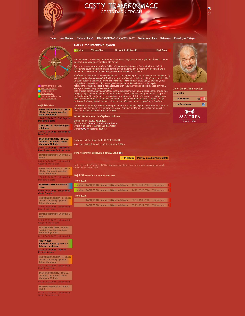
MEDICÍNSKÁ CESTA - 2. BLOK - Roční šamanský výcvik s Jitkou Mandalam (55, 171)
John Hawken (66, 38)
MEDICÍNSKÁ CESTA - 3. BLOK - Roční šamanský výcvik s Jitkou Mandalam (55, 200)
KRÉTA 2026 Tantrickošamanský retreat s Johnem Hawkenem (53, 243)
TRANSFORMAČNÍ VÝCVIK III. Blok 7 (54, 215)
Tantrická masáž (47, 88)
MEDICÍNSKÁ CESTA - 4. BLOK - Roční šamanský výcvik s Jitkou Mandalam (55, 259)
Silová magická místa (49, 96)
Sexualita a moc (47, 98)
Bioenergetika (46, 91)
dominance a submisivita (86, 167)
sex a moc (140, 165)
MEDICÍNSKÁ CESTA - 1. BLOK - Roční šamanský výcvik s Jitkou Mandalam (55, 112)
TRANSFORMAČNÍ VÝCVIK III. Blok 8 (54, 287)
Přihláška (129, 158)
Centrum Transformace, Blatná (102, 123)
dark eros (78, 165)
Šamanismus (46, 93)
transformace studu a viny (121, 165)
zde (121, 153)
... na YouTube (181, 98)
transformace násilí (155, 165)
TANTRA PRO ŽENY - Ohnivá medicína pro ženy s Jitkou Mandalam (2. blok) (54, 230)
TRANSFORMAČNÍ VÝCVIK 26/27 (116, 38)
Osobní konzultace (147, 38)
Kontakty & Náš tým (184, 38)
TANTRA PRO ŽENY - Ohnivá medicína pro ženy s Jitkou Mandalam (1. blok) (54, 141)
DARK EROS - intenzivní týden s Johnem (54, 126)
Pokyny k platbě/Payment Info (152, 158)
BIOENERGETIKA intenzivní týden (53, 185)
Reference (165, 38)
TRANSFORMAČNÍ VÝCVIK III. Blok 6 (54, 156)
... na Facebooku (182, 104)
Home (53, 38)
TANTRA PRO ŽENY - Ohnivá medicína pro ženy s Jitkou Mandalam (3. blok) (54, 275)
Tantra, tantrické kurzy (50, 86)
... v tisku (179, 93)
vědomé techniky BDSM (96, 165)
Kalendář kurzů (85, 38)
